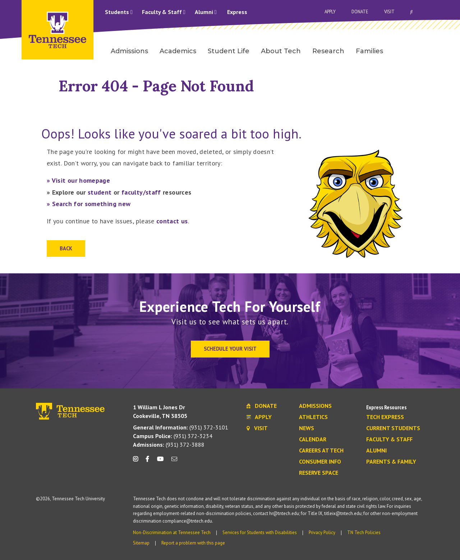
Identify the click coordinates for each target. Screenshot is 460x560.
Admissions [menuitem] (129, 51)
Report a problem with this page (193, 543)
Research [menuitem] (328, 51)
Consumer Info (320, 462)
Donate (359, 12)
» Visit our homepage (78, 180)
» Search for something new (88, 204)
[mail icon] (174, 461)
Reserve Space (318, 473)
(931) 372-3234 (172, 436)
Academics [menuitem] (178, 51)
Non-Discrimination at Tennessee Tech (172, 532)
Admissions (315, 406)
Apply (330, 12)
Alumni (206, 11)
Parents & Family (391, 462)
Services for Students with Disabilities (259, 532)
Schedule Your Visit (230, 348)
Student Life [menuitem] (228, 51)
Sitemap (141, 543)
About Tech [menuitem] (281, 51)
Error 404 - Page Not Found (156, 85)
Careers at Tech (321, 450)
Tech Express (385, 417)
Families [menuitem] (369, 51)
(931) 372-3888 (168, 444)
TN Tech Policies (364, 532)
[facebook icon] (147, 461)
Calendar (312, 439)
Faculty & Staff (163, 11)
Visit (389, 12)
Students (119, 11)
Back (66, 248)
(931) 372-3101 (180, 427)
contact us (172, 221)
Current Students (393, 428)
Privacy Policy (322, 532)
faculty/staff (141, 192)
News (306, 428)
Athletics (313, 417)
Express (237, 11)
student (100, 192)
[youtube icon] (160, 461)
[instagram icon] (137, 461)
